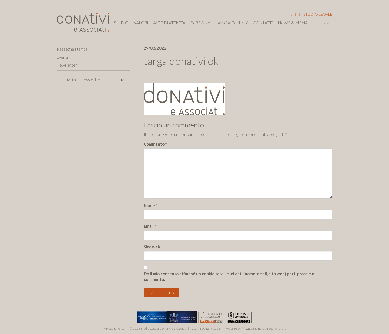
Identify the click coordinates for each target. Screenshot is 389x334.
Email (150, 226)
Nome (150, 205)
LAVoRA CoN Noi (231, 22)
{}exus (246, 328)
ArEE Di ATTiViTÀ (169, 22)
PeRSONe (200, 22)
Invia (122, 79)
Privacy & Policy (114, 328)
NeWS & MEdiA (293, 22)
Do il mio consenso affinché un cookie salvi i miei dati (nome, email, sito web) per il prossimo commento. (229, 276)
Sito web (152, 246)
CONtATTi (263, 22)
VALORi (141, 22)
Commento (155, 144)
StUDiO (121, 22)
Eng (329, 23)
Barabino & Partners (272, 328)
